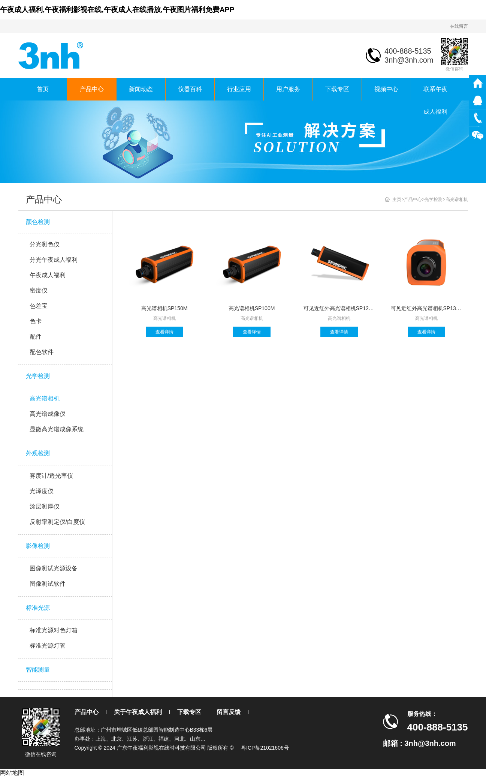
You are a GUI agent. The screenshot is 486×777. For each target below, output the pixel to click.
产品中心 (92, 89)
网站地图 (12, 773)
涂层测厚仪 (45, 506)
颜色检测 (38, 222)
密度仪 (39, 290)
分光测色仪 (45, 244)
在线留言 (459, 26)
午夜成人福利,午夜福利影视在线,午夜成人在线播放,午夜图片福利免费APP (117, 10)
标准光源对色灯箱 (54, 630)
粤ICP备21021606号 (265, 748)
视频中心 (386, 89)
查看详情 (164, 331)
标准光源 (38, 607)
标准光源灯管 (48, 645)
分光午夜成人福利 (54, 259)
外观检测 (38, 453)
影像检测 (38, 546)
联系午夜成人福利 (435, 93)
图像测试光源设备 (54, 568)
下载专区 (337, 89)
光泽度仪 (42, 491)
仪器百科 (190, 89)
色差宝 (39, 306)
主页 (396, 199)
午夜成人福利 (48, 275)
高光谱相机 (45, 398)
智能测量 (38, 669)
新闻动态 (141, 89)
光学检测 (38, 376)
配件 (36, 336)
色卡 (36, 321)
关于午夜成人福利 (138, 712)
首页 (43, 89)
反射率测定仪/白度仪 (57, 522)
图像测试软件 (48, 583)
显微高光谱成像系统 (57, 429)
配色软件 (42, 352)
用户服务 (288, 89)
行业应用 (239, 89)
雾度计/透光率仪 (51, 475)
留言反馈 (229, 712)
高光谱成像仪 (48, 414)
